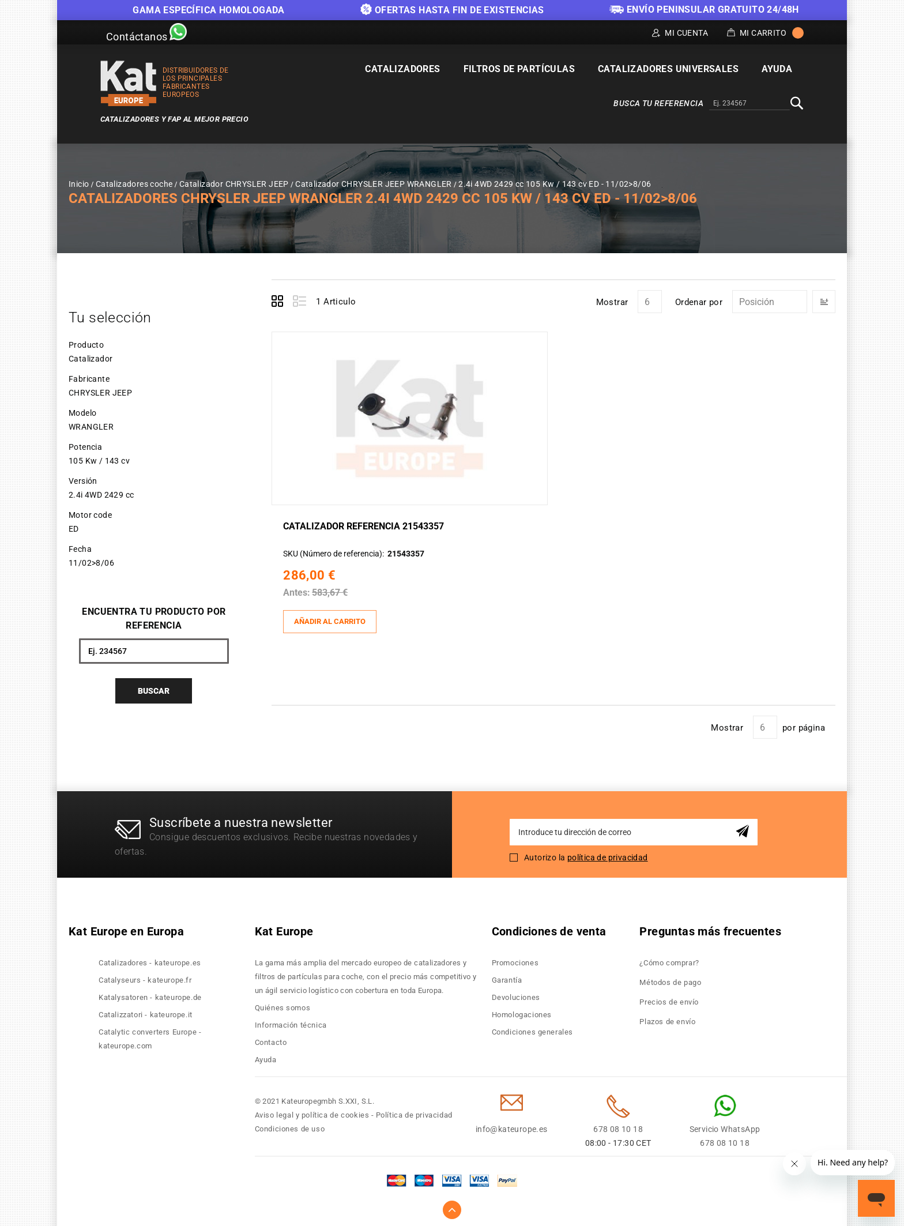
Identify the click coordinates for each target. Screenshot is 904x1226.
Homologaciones (522, 1011)
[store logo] (128, 83)
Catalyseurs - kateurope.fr (145, 977)
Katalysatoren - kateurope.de (150, 994)
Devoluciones (516, 994)
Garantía (507, 977)
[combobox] (749, 103)
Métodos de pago (670, 979)
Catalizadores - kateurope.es (150, 960)
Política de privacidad (414, 1112)
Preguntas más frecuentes (710, 928)
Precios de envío (669, 999)
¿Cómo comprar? (669, 960)
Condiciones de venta (549, 928)
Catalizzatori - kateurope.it (146, 1011)
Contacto (271, 1039)
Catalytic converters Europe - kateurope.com (150, 1036)
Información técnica (291, 1022)
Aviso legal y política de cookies (312, 1112)
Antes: (299, 591)
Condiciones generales (533, 1029)
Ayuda (266, 1056)
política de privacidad (607, 854)
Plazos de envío (667, 1018)
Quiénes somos (283, 1005)
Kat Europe (284, 928)
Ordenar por (698, 302)
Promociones (515, 960)
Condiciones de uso (290, 1126)
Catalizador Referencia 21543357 (366, 525)
